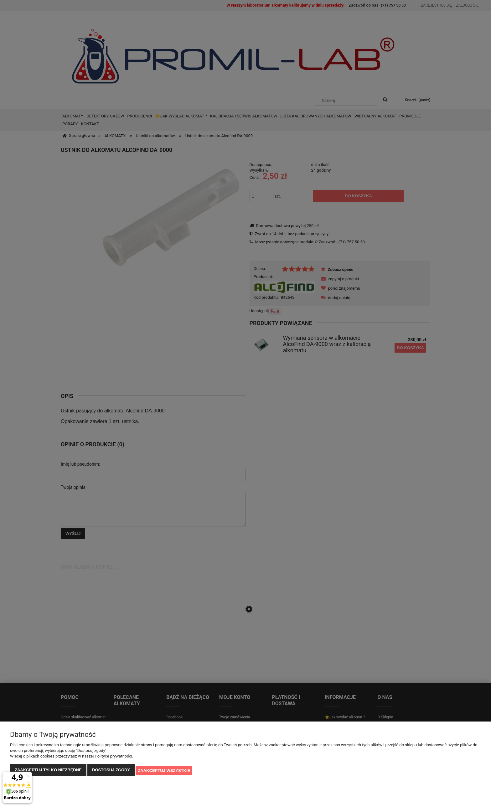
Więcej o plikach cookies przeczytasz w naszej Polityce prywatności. (71, 757)
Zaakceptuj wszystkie (164, 770)
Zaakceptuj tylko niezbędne (48, 770)
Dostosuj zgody (111, 770)
